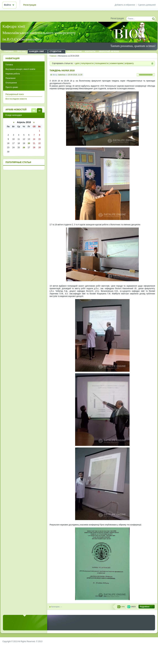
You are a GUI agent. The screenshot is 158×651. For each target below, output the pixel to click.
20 (29, 143)
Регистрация (29, 5)
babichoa (61, 75)
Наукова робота (12, 74)
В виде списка (34, 110)
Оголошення (11, 83)
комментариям (116, 63)
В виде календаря (39, 110)
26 (24, 147)
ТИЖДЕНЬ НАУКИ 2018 (62, 70)
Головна (9, 65)
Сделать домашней (147, 5)
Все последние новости (16, 99)
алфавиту (129, 63)
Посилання (10, 78)
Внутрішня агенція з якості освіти (20, 69)
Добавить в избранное (125, 5)
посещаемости (101, 63)
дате (77, 63)
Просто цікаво (11, 87)
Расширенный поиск (14, 94)
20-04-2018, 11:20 (75, 75)
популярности (87, 63)
